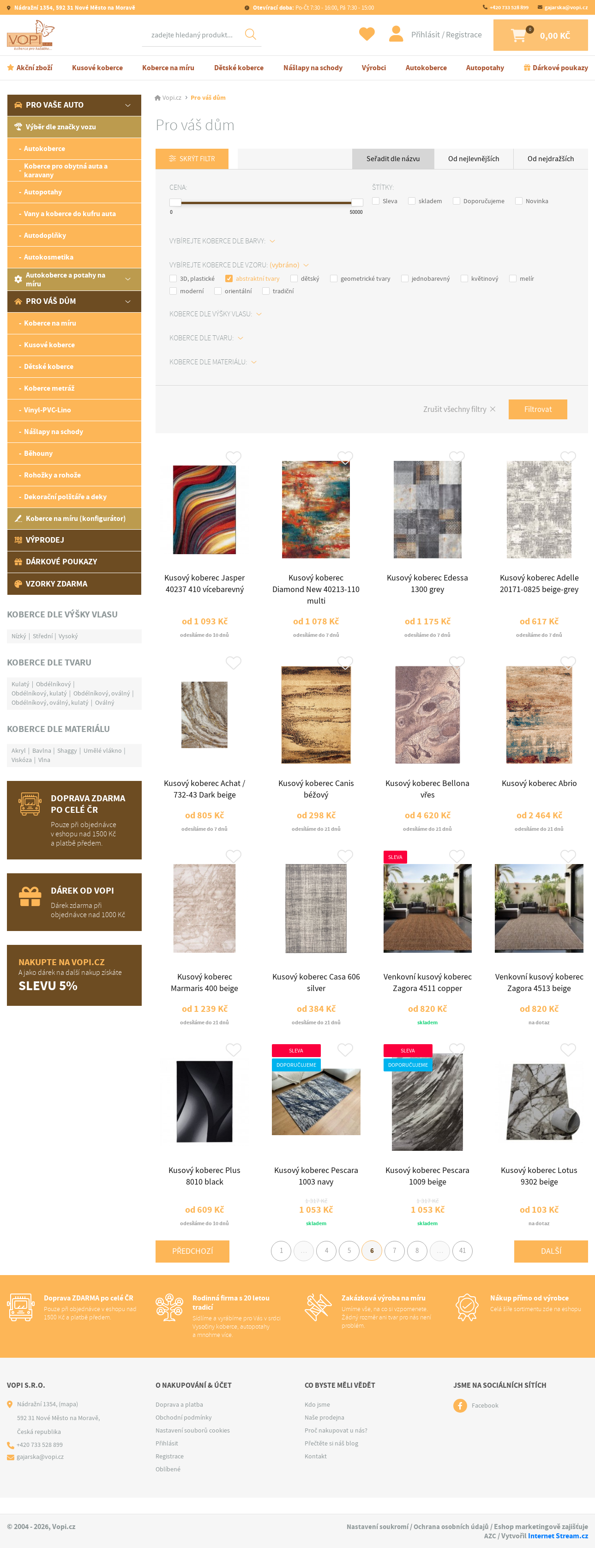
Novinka (531, 202)
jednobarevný (425, 280)
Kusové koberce (97, 68)
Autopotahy (485, 68)
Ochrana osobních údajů (450, 1527)
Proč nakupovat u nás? (336, 1447)
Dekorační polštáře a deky (65, 498)
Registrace (455, 35)
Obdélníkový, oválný (101, 694)
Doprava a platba (179, 1421)
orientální (233, 292)
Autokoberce (426, 68)
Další (551, 1266)
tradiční (278, 292)
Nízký (19, 637)
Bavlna (41, 751)
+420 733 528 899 (509, 7)
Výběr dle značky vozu (55, 128)
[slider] (175, 204)
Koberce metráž (49, 389)
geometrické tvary (360, 280)
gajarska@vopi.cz (566, 7)
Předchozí (192, 1266)
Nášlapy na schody (313, 68)
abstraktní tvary (252, 280)
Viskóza (22, 760)
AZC (490, 1536)
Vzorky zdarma (50, 584)
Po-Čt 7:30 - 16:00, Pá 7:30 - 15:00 (313, 8)
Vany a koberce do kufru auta (70, 215)
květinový (480, 280)
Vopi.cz (171, 99)
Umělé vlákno (103, 751)
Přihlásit (417, 35)
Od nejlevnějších (473, 159)
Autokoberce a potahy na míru (59, 280)
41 (470, 1266)
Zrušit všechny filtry (449, 411)
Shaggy (67, 751)
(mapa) (68, 1420)
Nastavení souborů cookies (193, 1447)
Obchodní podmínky (184, 1434)
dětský (304, 280)
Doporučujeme (479, 202)
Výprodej (39, 541)
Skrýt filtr (199, 160)
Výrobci (374, 68)
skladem (425, 202)
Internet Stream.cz (558, 1536)
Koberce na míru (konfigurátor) (70, 520)
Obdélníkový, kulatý (39, 694)
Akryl (19, 751)
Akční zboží (34, 68)
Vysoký (68, 637)
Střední (43, 637)
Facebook (485, 1422)
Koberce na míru (168, 68)
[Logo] (32, 35)
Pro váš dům (45, 302)
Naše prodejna (324, 1434)
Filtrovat (536, 411)
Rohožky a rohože (52, 476)
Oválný (104, 703)
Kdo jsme (317, 1421)
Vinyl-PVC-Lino (47, 411)
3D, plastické (192, 280)
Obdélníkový (53, 685)
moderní (186, 292)
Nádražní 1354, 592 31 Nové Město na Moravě (74, 8)
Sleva (384, 202)
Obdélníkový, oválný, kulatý (50, 703)
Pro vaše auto (49, 106)
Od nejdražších (551, 159)
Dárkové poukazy (560, 68)
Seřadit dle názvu (393, 159)
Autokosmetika (48, 258)
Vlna (44, 760)
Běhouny (38, 455)
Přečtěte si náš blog (331, 1460)
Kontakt (316, 1473)
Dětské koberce (239, 68)
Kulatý (21, 685)
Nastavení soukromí (375, 1527)
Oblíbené (168, 1485)
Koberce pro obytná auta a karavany (66, 171)
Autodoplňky (45, 237)
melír (521, 280)
